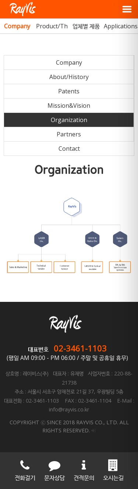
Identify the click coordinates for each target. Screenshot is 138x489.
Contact (69, 148)
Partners (69, 134)
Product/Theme (52, 27)
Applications (121, 26)
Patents (68, 91)
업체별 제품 (86, 26)
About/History (69, 77)
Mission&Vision (68, 105)
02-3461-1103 (80, 348)
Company (17, 26)
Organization (69, 120)
